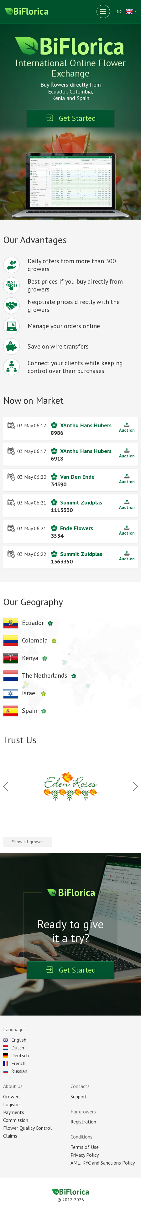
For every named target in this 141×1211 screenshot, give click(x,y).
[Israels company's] (26, 693)
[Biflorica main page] (26, 12)
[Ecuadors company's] (29, 623)
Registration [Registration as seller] (83, 1121)
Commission (15, 1120)
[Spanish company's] (26, 710)
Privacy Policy (84, 1155)
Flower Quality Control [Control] (27, 1128)
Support (78, 1096)
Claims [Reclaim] (10, 1136)
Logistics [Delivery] (12, 1104)
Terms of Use (84, 1147)
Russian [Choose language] (15, 1071)
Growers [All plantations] (12, 1096)
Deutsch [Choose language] (16, 1055)
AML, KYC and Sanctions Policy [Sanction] (102, 1163)
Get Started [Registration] (70, 118)
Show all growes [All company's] (28, 842)
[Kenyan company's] (27, 658)
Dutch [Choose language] (13, 1047)
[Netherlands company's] (41, 675)
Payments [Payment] (13, 1112)
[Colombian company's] (31, 640)
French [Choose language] (14, 1063)
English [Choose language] (14, 1040)
